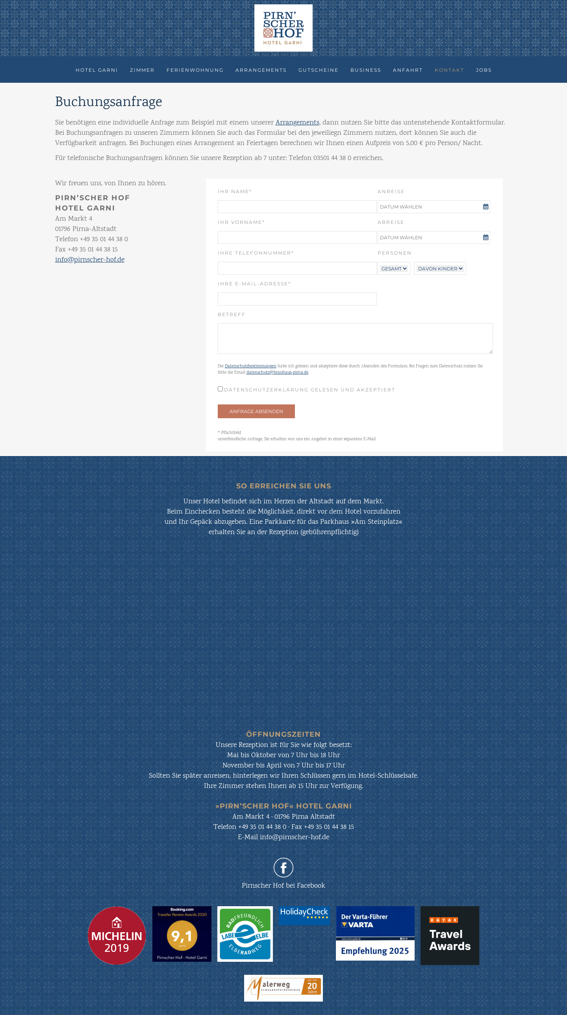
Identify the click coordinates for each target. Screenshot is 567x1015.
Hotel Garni (97, 70)
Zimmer (142, 70)
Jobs (484, 70)
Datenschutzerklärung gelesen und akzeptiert (309, 390)
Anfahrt (408, 70)
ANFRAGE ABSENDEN (256, 411)
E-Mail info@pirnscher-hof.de (283, 837)
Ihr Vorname (241, 222)
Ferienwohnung (195, 70)
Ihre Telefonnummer (256, 253)
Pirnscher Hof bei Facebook (283, 886)
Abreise (391, 222)
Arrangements (261, 70)
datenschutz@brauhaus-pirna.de (277, 373)
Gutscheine (318, 70)
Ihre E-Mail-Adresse (254, 283)
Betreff (232, 314)
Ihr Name (239, 191)
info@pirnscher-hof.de (89, 260)
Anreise (391, 191)
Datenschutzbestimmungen (250, 366)
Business (365, 70)
